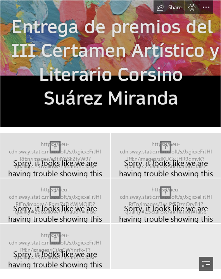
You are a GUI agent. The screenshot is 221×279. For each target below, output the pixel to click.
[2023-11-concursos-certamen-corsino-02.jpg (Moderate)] (166, 155)
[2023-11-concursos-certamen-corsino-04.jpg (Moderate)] (166, 200)
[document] (110, 139)
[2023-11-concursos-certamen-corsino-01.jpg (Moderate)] (55, 155)
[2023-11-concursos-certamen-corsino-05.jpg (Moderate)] (55, 246)
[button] (169, 7)
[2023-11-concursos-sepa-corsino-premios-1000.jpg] (110, 63)
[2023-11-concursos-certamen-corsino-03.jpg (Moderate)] (55, 200)
